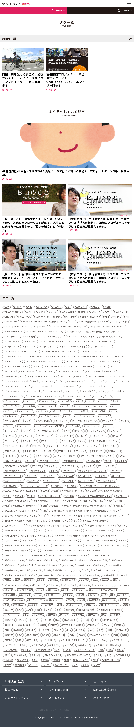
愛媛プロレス (56, 556)
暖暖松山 (29, 581)
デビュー (108, 427)
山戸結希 (122, 546)
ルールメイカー (86, 481)
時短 (18, 581)
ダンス (27, 422)
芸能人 (120, 625)
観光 (69, 630)
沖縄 (60, 606)
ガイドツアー (51, 367)
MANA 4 (26, 322)
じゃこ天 (90, 402)
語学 (91, 630)
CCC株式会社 (68, 312)
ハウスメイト (26, 437)
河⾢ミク (91, 606)
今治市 (8, 496)
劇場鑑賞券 (32, 506)
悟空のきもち (84, 551)
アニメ (43, 337)
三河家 (19, 491)
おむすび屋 (32, 362)
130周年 (18, 307)
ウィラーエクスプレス (101, 347)
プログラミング (12, 451)
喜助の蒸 (22, 516)
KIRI (107, 317)
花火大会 (108, 625)
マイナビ (31, 461)
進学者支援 (32, 640)
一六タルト (58, 486)
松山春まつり (53, 596)
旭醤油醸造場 (110, 576)
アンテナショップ (13, 342)
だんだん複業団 (43, 422)
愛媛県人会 (34, 561)
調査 (101, 630)
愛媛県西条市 (11, 566)
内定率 (110, 501)
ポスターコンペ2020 (65, 456)
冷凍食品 (18, 506)
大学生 (51, 531)
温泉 (29, 611)
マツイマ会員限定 (70, 466)
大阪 (85, 536)
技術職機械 (114, 566)
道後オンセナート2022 (16, 645)
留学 (104, 616)
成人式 (56, 566)
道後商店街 (54, 645)
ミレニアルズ (85, 476)
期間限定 (54, 581)
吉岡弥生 (102, 511)
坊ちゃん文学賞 (35, 526)
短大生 (23, 620)
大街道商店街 (11, 536)
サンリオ (98, 397)
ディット (9, 427)
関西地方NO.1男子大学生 (78, 655)
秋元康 (86, 620)
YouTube (37, 332)
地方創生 (87, 521)
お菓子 (8, 367)
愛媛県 (84, 556)
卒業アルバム (104, 506)
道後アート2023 (99, 640)
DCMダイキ (95, 312)
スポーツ (42, 412)
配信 (57, 650)
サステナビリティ (52, 397)
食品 (36, 660)
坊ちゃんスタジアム (14, 526)
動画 (45, 506)
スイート (9, 412)
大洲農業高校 (105, 531)
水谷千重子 (48, 606)
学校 (49, 541)
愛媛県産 (116, 561)
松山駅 (81, 596)
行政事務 (44, 630)
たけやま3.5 (105, 417)
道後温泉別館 (84, 645)
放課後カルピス (63, 571)
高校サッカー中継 (111, 660)
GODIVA (39, 317)
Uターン (82, 327)
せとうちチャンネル (50, 417)
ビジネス (117, 437)
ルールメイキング (107, 481)
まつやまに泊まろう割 (15, 471)
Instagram (70, 317)
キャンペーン (35, 377)
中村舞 (79, 491)
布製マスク (10, 551)
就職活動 (91, 546)
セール (113, 412)
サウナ (101, 392)
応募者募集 (48, 551)
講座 (110, 630)
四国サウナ (55, 516)
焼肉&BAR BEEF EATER (110, 611)
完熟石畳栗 (110, 541)
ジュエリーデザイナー (110, 402)
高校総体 (20, 665)
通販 (20, 640)
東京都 (106, 581)
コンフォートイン (42, 387)
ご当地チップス (53, 392)
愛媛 (98, 551)
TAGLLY (55, 327)
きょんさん (52, 377)
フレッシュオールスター (88, 446)
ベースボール (11, 456)
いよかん (44, 342)
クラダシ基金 (120, 377)
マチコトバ (121, 461)
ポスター (26, 456)
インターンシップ (48, 347)
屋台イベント (107, 546)
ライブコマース (51, 481)
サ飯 (110, 397)
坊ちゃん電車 (54, 526)
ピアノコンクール (99, 437)
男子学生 (93, 616)
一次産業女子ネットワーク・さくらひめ (100, 486)
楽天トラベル (109, 601)
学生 (58, 541)
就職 (80, 546)
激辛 (38, 611)
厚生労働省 (10, 511)
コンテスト (23, 387)
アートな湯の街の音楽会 (90, 332)
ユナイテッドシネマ (14, 481)
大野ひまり (46, 536)
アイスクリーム (12, 337)
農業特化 (9, 640)
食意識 (46, 660)
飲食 (67, 660)
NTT (73, 322)
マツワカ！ (69, 471)
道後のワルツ (38, 645)
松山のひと (53, 586)
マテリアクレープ (13, 476)
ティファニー (24, 427)
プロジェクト (98, 451)
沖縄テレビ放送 (74, 606)
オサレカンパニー (13, 362)
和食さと (115, 511)
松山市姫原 (10, 596)
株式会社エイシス (36, 601)
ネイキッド (115, 431)
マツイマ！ (51, 466)
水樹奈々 (33, 606)
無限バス (70, 611)
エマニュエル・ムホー (75, 357)
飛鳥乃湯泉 (23, 660)
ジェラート (29, 402)
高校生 (8, 665)
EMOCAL (9, 317)
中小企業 (67, 491)
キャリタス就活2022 (15, 377)
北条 (67, 506)
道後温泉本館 (11, 650)
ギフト (79, 372)
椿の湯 (82, 601)
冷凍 (7, 506)
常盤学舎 (24, 551)
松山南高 (9, 591)
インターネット (12, 347)
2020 (29, 307)
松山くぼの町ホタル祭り (16, 586)
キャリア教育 (93, 372)
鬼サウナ (47, 665)
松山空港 (68, 596)
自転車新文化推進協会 (72, 625)
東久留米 (84, 581)
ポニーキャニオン (13, 461)
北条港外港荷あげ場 (83, 506)
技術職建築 (98, 566)
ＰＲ (115, 322)
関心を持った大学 (53, 655)
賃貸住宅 (9, 635)
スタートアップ (25, 412)
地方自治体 (101, 521)
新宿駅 (32, 576)
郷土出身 (26, 650)
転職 (116, 635)
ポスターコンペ (42, 456)
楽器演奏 (94, 601)
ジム (79, 402)
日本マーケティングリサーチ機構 (83, 576)
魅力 (75, 665)
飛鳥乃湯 (9, 660)
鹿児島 (97, 665)
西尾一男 (58, 630)
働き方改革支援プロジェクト (47, 501)
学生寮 (86, 541)
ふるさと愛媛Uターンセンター (105, 441)
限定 (109, 655)
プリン (82, 441)
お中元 (115, 362)
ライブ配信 (69, 481)
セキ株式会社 (11, 417)
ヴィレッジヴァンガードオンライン (22, 352)
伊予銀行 (70, 496)
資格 (20, 635)
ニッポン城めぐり (96, 431)
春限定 (8, 581)
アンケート (115, 337)
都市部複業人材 (43, 650)
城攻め (91, 526)
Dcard (82, 312)
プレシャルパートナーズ (16, 446)
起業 (72, 635)
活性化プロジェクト (109, 606)
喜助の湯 (9, 516)
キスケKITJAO (27, 372)
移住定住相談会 (110, 620)
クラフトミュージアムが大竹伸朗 (20, 382)
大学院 (77, 531)
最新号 (41, 581)
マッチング (89, 466)
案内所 (71, 601)
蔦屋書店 (18, 630)
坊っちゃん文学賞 (74, 526)
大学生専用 (64, 531)
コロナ (110, 382)
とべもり (26, 431)
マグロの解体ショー (73, 461)
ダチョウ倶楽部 (12, 422)
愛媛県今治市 (50, 561)
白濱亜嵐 (115, 616)
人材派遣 (105, 491)
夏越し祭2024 (11, 531)
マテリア (116, 471)
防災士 (98, 655)
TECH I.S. (68, 327)
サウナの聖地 (116, 392)
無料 (59, 611)
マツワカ (54, 471)
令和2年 (20, 496)
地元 (29, 521)
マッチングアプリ (107, 466)
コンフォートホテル (90, 387)
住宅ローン (122, 496)
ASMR (29, 312)
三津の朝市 (32, 491)
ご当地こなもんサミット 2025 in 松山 (23, 392)
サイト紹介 (88, 392)
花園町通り (93, 625)
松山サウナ (38, 586)
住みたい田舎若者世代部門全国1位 (95, 496)
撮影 (49, 571)
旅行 (60, 576)
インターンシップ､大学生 (73, 347)
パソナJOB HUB (65, 437)
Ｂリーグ (52, 312)
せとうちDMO (29, 417)
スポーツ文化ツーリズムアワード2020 (69, 412)
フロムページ (115, 451)
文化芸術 (98, 571)
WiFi (100, 327)
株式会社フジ (56, 601)
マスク (108, 461)
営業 (33, 516)
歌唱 (7, 606)
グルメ (62, 382)
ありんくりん (57, 337)
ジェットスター (12, 402)
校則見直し (123, 596)
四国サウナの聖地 (73, 516)
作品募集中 (23, 501)
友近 (22, 511)
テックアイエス (92, 427)
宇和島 (97, 541)
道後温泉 (69, 645)
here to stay (54, 317)
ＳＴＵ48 (30, 327)
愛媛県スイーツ (100, 556)
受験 (45, 511)
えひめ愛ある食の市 (50, 357)
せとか (67, 417)
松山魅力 (93, 596)
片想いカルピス (12, 616)
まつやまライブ (38, 471)
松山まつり (122, 586)
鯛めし (86, 665)
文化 (87, 571)
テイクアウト (109, 422)
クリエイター (47, 382)
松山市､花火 (79, 591)
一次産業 (72, 486)
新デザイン (112, 571)
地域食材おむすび (60, 521)
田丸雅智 (64, 616)
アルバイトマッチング (94, 337)
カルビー (101, 367)
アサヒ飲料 (29, 337)
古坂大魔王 (57, 511)
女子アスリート (12, 541)
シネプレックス (47, 402)
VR (92, 327)
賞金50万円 (32, 635)
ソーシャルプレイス (85, 417)
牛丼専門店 (39, 616)
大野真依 (74, 536)
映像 (123, 576)
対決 (20, 546)
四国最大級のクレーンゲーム (114, 516)
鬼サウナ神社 (62, 665)
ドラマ (67, 431)
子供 (40, 541)
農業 (125, 635)
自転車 (54, 625)
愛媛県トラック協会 (14, 561)
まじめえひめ (94, 461)
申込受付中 (78, 616)
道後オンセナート (120, 640)
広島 (36, 551)
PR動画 (125, 322)
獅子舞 (52, 616)
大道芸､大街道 (29, 536)
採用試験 (38, 571)
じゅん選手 (29, 407)
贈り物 (46, 635)
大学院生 (89, 531)
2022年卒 (57, 307)
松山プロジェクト (103, 586)
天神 (94, 536)
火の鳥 (48, 611)
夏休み (122, 526)
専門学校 (31, 546)
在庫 (20, 521)
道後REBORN (49, 640)
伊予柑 (31, 496)
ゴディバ (87, 382)
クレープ (74, 382)
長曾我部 (35, 655)
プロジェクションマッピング (73, 451)
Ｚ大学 (71, 332)
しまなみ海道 (66, 402)
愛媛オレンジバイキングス (17, 556)
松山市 (65, 591)
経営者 (43, 625)
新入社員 (9, 576)
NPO (63, 322)
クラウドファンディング (74, 377)
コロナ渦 (123, 382)
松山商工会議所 (25, 591)
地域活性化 (41, 521)
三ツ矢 (8, 491)
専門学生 (44, 546)
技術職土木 (83, 566)
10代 (7, 307)
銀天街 (121, 650)
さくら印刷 (34, 397)
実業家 (123, 541)
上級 (56, 491)
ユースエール (118, 476)
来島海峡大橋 (69, 581)
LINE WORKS (11, 322)
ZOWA (49, 332)
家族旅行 (9, 546)
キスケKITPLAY (46, 372)
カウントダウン (69, 367)
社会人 (34, 620)
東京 (96, 581)
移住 (96, 620)
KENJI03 (95, 317)
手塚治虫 (68, 566)
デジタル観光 (73, 427)
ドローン (79, 431)
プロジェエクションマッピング (39, 451)
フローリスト (111, 446)
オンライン (102, 362)
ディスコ (125, 422)
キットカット (65, 372)
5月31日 (96, 307)
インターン (29, 347)
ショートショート (48, 407)
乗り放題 (91, 491)
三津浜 (46, 491)
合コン (90, 511)
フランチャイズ (29, 441)
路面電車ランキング (99, 635)
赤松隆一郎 (59, 635)
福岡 (58, 620)
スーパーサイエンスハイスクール (91, 407)
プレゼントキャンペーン (60, 446)
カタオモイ (87, 367)
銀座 (7, 655)
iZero (83, 317)
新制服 (21, 576)
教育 (78, 571)
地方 (75, 521)
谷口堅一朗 (122, 630)
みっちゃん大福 (66, 476)
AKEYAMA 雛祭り (13, 312)
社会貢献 (47, 620)
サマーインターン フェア (77, 397)
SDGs (7, 327)
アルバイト (74, 337)
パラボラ (82, 437)
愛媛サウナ (40, 556)
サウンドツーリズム (14, 397)
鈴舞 (102, 650)
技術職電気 (10, 571)
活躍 (126, 606)
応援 (60, 551)
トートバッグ (11, 431)
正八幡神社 (19, 606)
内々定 (98, 501)
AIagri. (108, 307)
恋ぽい (70, 551)
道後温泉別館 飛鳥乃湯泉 (107, 645)
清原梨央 (9, 611)
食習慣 (57, 660)
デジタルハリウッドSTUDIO (48, 427)
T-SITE (43, 327)
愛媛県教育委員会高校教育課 (93, 561)
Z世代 (60, 332)
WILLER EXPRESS (116, 327)
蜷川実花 (31, 630)
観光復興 (80, 630)
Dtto (108, 312)
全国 (77, 501)
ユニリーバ (34, 481)
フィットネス (11, 441)
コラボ (99, 382)
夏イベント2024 (106, 526)
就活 (71, 546)
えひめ (99, 352)
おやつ (45, 362)
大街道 (119, 531)
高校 (96, 660)
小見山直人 (59, 546)
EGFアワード (121, 312)
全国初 (87, 501)
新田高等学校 (46, 576)
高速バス (33, 665)
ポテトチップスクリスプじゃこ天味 (97, 456)
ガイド (37, 367)
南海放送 (120, 506)
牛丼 (26, 616)
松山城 (41, 591)
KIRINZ (117, 317)
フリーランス (68, 441)
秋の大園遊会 (71, 620)
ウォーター (49, 352)
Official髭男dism (88, 322)
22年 (68, 307)
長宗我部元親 (20, 655)
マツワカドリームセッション (93, 471)
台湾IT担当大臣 (74, 511)
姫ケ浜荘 (28, 541)
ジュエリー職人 (12, 407)
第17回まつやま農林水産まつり (20, 625)
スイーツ (116, 407)
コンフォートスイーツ (66, 387)
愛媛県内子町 (68, 561)
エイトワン (86, 352)
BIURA (40, 312)
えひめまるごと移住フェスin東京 (20, 357)
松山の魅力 (84, 586)
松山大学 (53, 591)
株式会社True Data (14, 601)
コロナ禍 (9, 387)
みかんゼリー (48, 476)
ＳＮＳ (18, 327)
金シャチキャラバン (85, 650)
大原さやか (28, 531)
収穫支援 (33, 511)
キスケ (114, 367)
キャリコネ (110, 372)
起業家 (82, 635)
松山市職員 (25, 596)
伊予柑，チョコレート (50, 496)
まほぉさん (31, 476)
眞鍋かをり (10, 620)
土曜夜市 (9, 521)
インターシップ (106, 342)
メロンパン (102, 476)
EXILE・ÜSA (24, 317)
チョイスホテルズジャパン (85, 422)
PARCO (104, 322)
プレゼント (38, 446)
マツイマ (37, 466)
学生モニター (71, 541)
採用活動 (24, 571)
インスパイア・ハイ (84, 342)
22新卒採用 (81, 307)
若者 (7, 630)
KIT (127, 317)
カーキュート (22, 367)
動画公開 (56, 506)
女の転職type (107, 536)
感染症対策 (43, 566)
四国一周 (91, 516)
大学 (41, 531)
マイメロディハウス (49, 461)
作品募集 (9, 501)
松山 (116, 581)
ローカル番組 (11, 486)
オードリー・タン (99, 357)
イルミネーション (61, 342)
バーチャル (10, 437)
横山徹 (124, 601)
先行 (68, 501)
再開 (120, 501)
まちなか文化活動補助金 (16, 466)
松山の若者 (69, 586)
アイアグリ (112, 332)
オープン (117, 357)
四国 (42, 516)
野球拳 (67, 650)
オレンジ (57, 362)
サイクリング (71, 392)
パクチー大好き (45, 437)
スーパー (66, 407)
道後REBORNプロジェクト (73, 640)
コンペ (108, 387)
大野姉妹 (60, 536)
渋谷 (20, 611)
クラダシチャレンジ (99, 377)
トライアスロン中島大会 (47, 431)
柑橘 (104, 596)
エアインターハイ (67, 352)
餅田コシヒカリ (81, 660)
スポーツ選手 (99, 412)
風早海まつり (122, 655)
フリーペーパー (49, 441)
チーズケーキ (61, 422)
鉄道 (111, 650)
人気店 (117, 491)
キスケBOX (10, 372)
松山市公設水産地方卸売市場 (104, 591)
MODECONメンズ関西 (45, 322)
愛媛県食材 (27, 566)
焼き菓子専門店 (86, 611)
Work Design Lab (13, 332)
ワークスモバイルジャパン (35, 486)
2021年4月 (42, 307)
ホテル (122, 456)
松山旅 (39, 596)
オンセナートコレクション (79, 362)
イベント (30, 342)
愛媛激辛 (72, 556)
